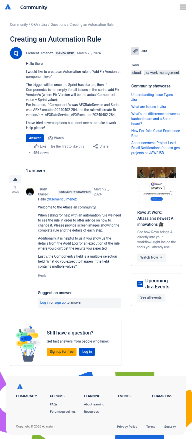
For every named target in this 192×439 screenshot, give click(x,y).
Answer (35, 138)
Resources (91, 411)
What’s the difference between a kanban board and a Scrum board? (155, 119)
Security (170, 426)
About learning (94, 404)
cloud (136, 73)
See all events (151, 297)
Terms (150, 426)
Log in (45, 303)
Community (34, 7)
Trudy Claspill (43, 192)
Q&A (34, 25)
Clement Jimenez (39, 53)
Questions (58, 25)
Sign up (60, 303)
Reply (42, 276)
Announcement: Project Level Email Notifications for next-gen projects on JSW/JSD (155, 148)
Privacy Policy (127, 426)
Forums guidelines (63, 411)
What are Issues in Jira (148, 107)
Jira (44, 25)
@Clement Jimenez (62, 200)
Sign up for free (62, 352)
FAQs (53, 404)
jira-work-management (162, 73)
